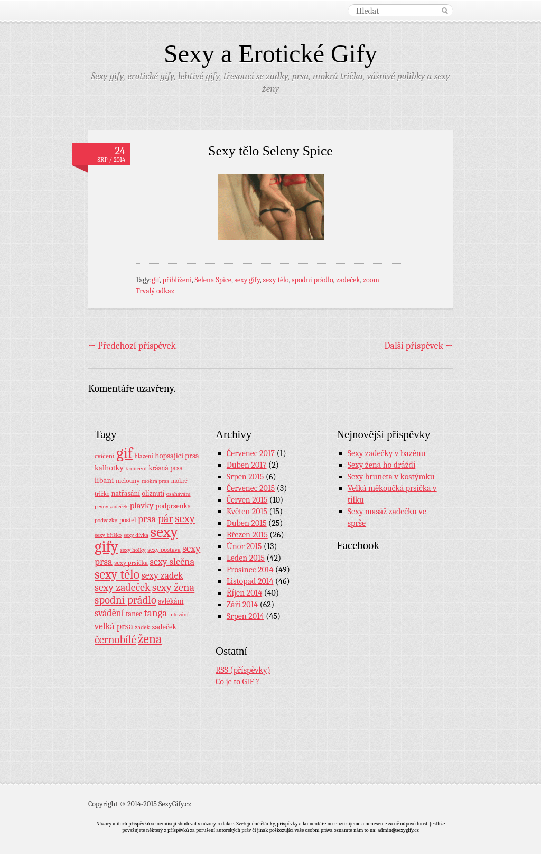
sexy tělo (275, 279)
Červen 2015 (247, 500)
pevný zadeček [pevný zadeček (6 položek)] (111, 506)
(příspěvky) (243, 670)
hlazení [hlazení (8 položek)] (143, 456)
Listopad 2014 (250, 581)
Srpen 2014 (245, 616)
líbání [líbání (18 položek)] (104, 480)
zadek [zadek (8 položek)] (142, 627)
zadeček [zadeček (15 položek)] (164, 627)
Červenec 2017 (251, 453)
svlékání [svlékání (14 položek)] (171, 601)
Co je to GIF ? (237, 681)
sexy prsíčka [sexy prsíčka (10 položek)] (131, 563)
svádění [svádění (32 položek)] (109, 613)
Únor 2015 (244, 546)
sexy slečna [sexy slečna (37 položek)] (172, 562)
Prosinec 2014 (250, 569)
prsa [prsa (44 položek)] (147, 519)
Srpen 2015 (245, 476)
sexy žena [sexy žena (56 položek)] (173, 587)
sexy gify (246, 279)
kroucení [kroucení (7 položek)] (136, 468)
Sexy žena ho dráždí (382, 465)
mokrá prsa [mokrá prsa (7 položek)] (155, 481)
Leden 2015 (246, 558)
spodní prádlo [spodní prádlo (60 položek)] (125, 599)
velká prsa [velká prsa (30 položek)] (114, 626)
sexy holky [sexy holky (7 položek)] (132, 549)
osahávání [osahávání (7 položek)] (178, 493)
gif (156, 279)
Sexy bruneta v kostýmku (391, 476)
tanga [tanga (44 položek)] (155, 613)
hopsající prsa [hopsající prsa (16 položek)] (177, 455)
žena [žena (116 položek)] (150, 639)
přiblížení (177, 279)
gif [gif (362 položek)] (124, 453)
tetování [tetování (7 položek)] (179, 614)
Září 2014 (242, 604)
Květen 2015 (247, 511)
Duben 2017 (247, 465)
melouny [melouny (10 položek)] (128, 481)
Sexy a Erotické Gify (270, 54)
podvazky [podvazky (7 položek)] (106, 520)
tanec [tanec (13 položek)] (134, 613)
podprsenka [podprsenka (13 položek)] (173, 506)
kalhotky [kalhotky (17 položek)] (109, 467)
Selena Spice (212, 279)
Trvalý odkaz (155, 290)
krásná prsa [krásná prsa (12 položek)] (165, 468)
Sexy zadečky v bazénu (387, 453)
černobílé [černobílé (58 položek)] (115, 639)
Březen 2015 (247, 535)
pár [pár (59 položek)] (165, 518)
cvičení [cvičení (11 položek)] (105, 456)
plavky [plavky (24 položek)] (142, 505)
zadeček (348, 279)
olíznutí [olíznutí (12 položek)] (153, 493)
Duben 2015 (247, 523)
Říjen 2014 (244, 593)
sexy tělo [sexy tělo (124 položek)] (117, 574)
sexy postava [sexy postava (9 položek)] (164, 549)
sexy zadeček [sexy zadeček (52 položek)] (123, 587)
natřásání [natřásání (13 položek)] (125, 493)
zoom (371, 279)
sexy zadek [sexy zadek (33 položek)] (162, 575)
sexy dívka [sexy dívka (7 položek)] (136, 535)
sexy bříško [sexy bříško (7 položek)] (108, 535)
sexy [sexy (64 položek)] (185, 518)
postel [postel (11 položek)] (127, 520)
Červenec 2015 (251, 488)
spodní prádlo (312, 279)
